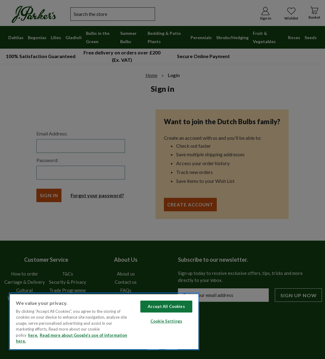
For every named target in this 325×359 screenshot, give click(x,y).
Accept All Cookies (166, 306)
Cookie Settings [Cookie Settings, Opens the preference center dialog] (166, 321)
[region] (104, 321)
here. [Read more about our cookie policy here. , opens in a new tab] (33, 335)
